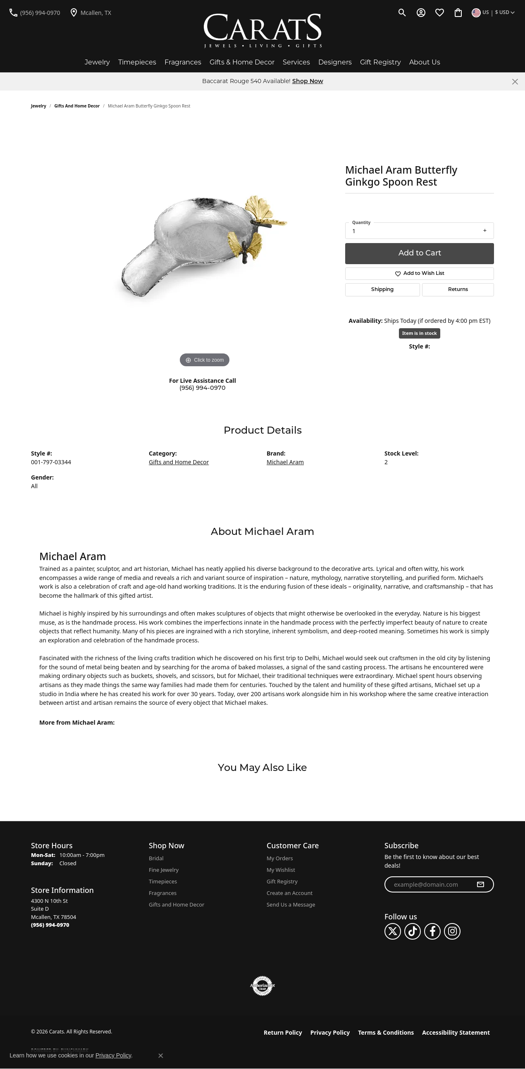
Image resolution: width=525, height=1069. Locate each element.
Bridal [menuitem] (156, 858)
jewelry (38, 106)
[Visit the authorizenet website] (262, 986)
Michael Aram (285, 462)
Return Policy (283, 1032)
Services (296, 62)
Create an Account (290, 893)
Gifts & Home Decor (242, 62)
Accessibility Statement (456, 1032)
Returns (458, 289)
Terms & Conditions (386, 1032)
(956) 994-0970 (202, 388)
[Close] (515, 81)
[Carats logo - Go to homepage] (263, 31)
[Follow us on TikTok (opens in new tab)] (412, 931)
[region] (205, 246)
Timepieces (137, 62)
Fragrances (183, 62)
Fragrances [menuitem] (163, 893)
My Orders (280, 858)
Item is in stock (419, 333)
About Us (424, 62)
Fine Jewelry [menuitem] (164, 869)
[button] (402, 12)
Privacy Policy (330, 1032)
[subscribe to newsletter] (480, 884)
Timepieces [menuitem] (163, 881)
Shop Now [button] (307, 82)
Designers (335, 62)
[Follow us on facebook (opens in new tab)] (432, 931)
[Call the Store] (50, 924)
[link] (34, 12)
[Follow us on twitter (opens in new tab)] (392, 931)
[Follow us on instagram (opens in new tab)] (452, 931)
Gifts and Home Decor (77, 106)
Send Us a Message (291, 904)
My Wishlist (281, 869)
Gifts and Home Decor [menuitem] (176, 904)
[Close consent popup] (160, 1055)
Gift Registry (380, 62)
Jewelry (97, 62)
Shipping (382, 289)
